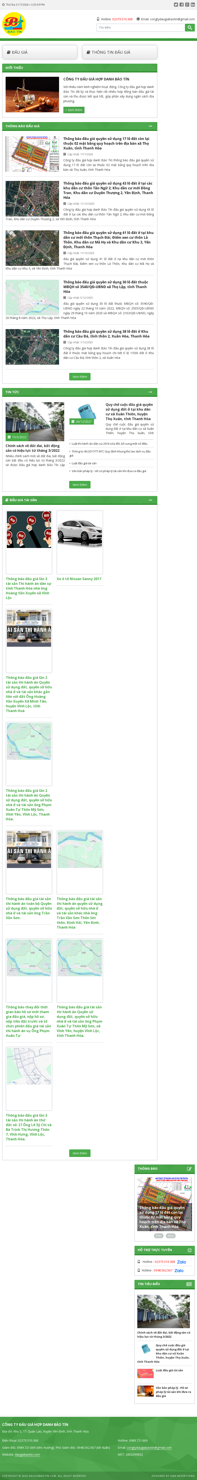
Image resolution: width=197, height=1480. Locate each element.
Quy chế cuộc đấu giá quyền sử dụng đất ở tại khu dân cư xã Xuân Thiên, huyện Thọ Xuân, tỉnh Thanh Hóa (129, 411)
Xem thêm (74, 110)
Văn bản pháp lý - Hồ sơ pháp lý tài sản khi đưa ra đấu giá (107, 471)
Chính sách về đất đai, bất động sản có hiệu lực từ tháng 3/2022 (33, 448)
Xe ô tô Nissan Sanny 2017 (79, 578)
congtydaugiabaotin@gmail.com (172, 19)
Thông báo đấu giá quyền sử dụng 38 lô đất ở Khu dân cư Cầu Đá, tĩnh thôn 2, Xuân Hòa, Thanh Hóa (106, 334)
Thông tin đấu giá (108, 52)
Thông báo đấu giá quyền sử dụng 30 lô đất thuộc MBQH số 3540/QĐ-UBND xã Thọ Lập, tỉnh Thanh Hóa (105, 287)
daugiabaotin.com (27, 1454)
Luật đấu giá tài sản (83, 463)
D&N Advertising (182, 1475)
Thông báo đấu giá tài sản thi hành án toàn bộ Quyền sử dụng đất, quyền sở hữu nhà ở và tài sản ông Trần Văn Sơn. (29, 908)
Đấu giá (17, 52)
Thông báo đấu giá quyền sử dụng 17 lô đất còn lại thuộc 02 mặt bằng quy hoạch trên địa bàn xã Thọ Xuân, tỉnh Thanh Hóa (106, 143)
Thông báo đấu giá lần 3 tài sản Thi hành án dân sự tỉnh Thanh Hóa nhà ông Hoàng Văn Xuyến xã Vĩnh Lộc (28, 588)
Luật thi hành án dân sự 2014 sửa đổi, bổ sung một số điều (108, 444)
